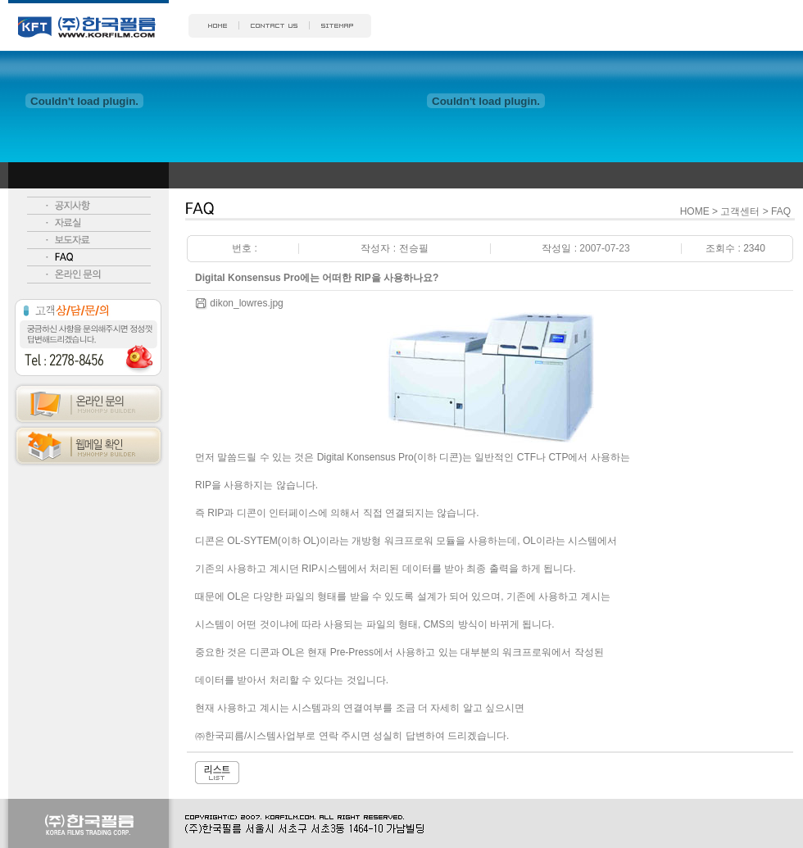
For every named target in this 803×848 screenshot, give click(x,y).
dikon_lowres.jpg (246, 303)
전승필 (414, 248)
